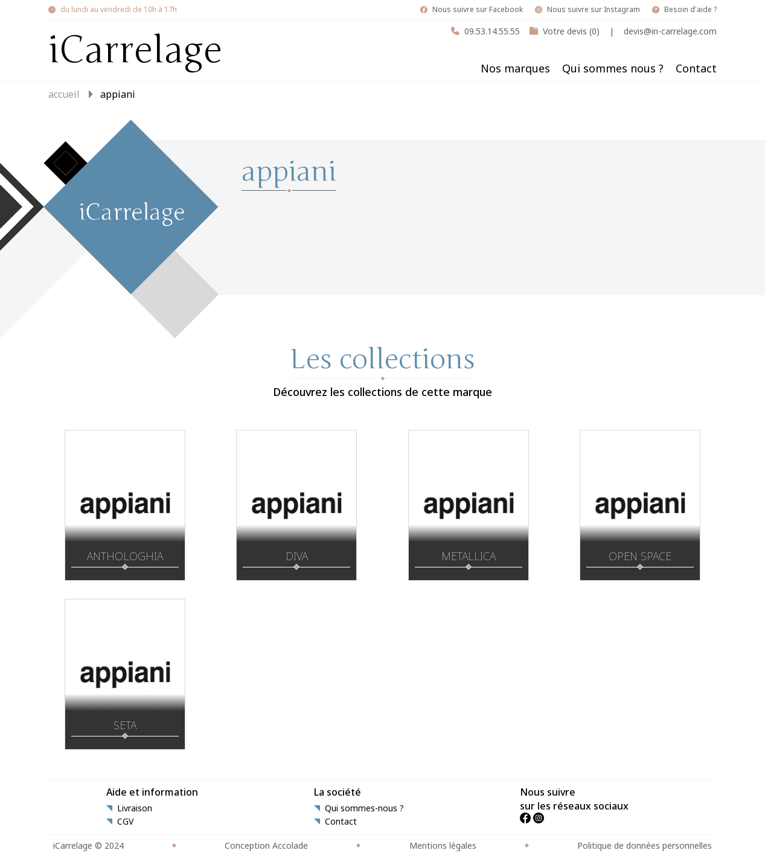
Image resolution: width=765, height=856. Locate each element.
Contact (696, 68)
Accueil (64, 94)
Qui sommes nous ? (613, 68)
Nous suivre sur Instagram (593, 9)
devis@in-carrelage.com (670, 31)
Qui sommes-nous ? (364, 808)
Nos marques (515, 68)
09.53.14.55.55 (492, 31)
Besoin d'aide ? (690, 9)
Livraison (134, 808)
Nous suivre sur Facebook (477, 9)
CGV (125, 821)
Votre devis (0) (571, 31)
